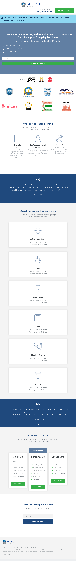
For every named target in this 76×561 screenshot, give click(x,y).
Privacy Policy (7, 556)
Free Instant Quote (64, 10)
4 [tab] (39, 201)
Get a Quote (38, 488)
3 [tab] (38, 201)
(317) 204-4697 (44, 11)
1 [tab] (36, 201)
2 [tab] (37, 201)
